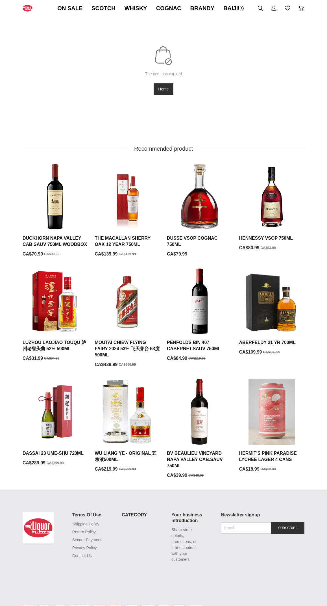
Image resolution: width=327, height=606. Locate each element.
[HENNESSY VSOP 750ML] (272, 207)
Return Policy (83, 532)
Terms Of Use (86, 515)
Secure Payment (86, 540)
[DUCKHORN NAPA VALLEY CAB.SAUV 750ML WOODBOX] (55, 210)
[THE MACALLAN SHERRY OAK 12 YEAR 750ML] (127, 210)
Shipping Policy (85, 524)
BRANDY (202, 8)
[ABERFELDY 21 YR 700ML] (272, 312)
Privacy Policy (84, 548)
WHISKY (136, 8)
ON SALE (69, 8)
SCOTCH (103, 8)
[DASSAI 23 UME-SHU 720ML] (55, 422)
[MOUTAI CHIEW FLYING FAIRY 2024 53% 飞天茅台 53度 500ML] (127, 318)
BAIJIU (232, 8)
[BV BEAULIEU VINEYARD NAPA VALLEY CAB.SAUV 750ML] (199, 429)
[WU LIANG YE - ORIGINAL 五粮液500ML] (127, 426)
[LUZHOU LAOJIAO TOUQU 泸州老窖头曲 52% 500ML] (55, 315)
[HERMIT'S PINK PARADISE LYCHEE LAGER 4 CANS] (272, 426)
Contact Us (81, 556)
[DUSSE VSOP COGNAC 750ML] (199, 210)
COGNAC (168, 8)
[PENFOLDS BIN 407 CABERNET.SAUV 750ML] (199, 315)
